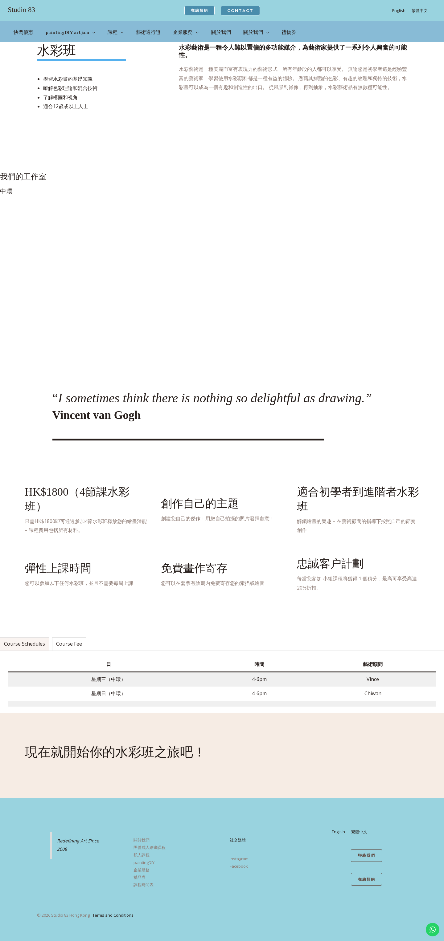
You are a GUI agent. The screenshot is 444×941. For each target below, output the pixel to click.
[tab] (24, 639)
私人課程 (142, 850)
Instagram (239, 854)
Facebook (239, 862)
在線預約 (366, 876)
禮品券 (140, 873)
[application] (91, 29)
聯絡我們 (366, 851)
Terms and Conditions (113, 911)
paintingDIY (144, 858)
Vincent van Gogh (102, 410)
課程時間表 (144, 880)
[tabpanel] (222, 677)
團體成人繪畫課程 (150, 843)
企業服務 (142, 865)
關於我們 (142, 835)
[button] (199, 10)
